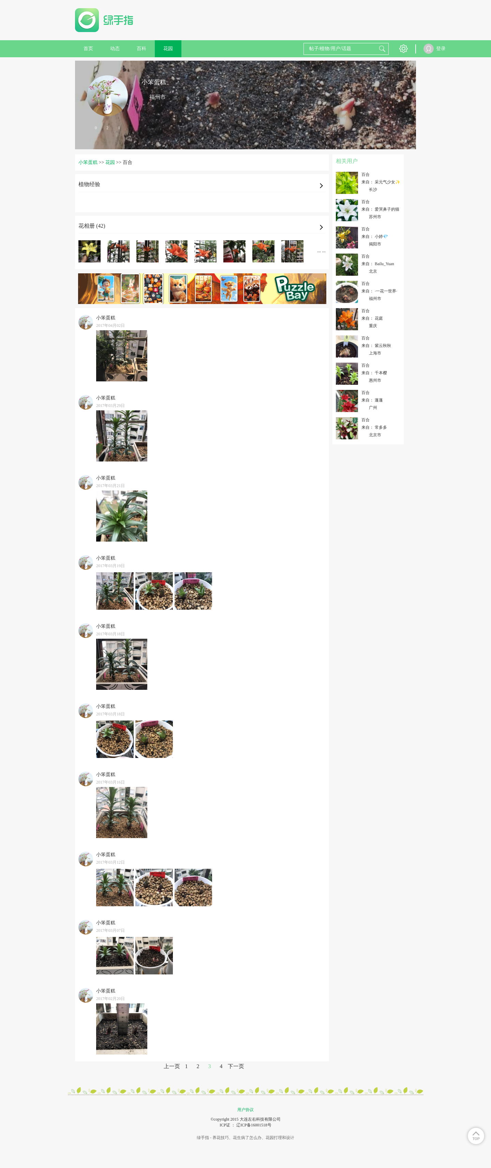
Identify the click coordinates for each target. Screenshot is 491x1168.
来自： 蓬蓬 (372, 400)
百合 (365, 174)
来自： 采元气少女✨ (380, 182)
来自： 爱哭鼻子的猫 (380, 209)
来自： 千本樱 (374, 372)
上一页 (172, 1066)
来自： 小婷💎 (374, 236)
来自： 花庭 (372, 318)
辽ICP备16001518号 (253, 1125)
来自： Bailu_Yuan (377, 263)
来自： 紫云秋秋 (376, 345)
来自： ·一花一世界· (379, 291)
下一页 (236, 1066)
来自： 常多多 (374, 427)
